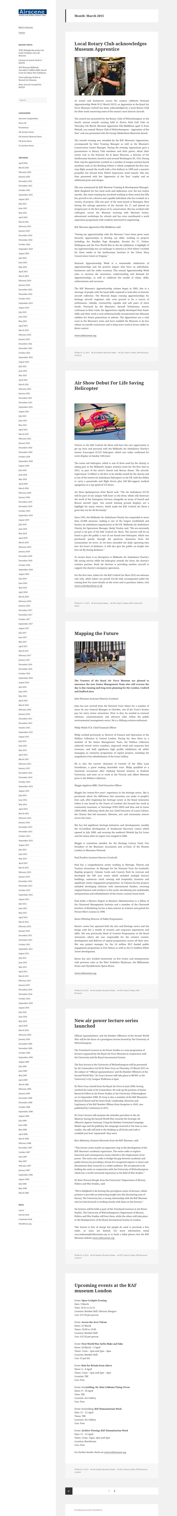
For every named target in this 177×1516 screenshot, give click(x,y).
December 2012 (25, 881)
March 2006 (24, 1193)
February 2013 (25, 872)
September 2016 (26, 678)
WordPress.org (25, 1224)
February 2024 (25, 280)
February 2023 (25, 334)
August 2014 (24, 791)
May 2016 (23, 696)
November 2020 (25, 452)
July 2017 (23, 632)
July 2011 (23, 958)
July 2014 (23, 795)
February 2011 (25, 980)
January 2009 (24, 1093)
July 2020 (23, 470)
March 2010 (24, 1030)
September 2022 (26, 357)
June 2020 (23, 474)
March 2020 (24, 488)
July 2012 (23, 903)
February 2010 (25, 1034)
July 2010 (23, 1012)
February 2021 (25, 438)
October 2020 (24, 456)
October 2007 (24, 1152)
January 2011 (24, 985)
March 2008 (24, 1138)
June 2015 (23, 745)
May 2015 (23, 750)
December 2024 (25, 235)
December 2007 (25, 1147)
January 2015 (24, 768)
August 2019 (24, 520)
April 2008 (23, 1134)
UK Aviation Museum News (30, 136)
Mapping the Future (97, 633)
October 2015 (24, 727)
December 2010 (25, 989)
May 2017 (23, 642)
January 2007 (24, 1170)
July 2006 (23, 1183)
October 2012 (24, 890)
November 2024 (25, 240)
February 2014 (25, 818)
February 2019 (25, 547)
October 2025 (24, 190)
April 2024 (23, 271)
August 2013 (24, 845)
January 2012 (24, 931)
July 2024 (23, 258)
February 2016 (25, 709)
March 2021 (24, 434)
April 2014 (23, 809)
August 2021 (24, 411)
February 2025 (25, 226)
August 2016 (24, 682)
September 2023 (26, 303)
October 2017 (24, 619)
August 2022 (24, 362)
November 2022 (25, 348)
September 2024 (26, 249)
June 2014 (23, 800)
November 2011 (25, 940)
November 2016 (25, 669)
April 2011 (23, 971)
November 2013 (25, 831)
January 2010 (24, 1039)
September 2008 (26, 1111)
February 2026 (25, 172)
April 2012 (23, 917)
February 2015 (25, 763)
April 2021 (23, 429)
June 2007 (23, 1156)
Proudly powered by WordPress (88, 1510)
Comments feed (25, 1219)
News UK (22, 123)
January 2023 (24, 339)
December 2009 (25, 1043)
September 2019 (26, 515)
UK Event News (25, 141)
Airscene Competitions (28, 118)
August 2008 (24, 1116)
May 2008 (23, 1129)
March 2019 (24, 542)
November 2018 (25, 560)
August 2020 (24, 465)
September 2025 (26, 194)
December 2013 (25, 827)
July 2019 (23, 524)
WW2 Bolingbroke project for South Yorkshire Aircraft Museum (31, 53)
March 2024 (24, 276)
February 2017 (25, 655)
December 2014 (25, 772)
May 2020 (23, 479)
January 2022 (24, 393)
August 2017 (24, 628)
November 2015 (25, 723)
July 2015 (23, 741)
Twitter (22, 33)
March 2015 (24, 759)
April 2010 (23, 1025)
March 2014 (24, 813)
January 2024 (24, 285)
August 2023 (24, 307)
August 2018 (24, 574)
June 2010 (23, 1016)
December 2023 (25, 289)
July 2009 (23, 1066)
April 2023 (23, 325)
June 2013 (23, 854)
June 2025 (23, 208)
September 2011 (26, 949)
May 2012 (23, 912)
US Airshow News (26, 145)
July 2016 (23, 687)
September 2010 (26, 1003)
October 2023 (24, 298)
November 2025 (25, 185)
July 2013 (23, 849)
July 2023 (23, 312)
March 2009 (24, 1084)
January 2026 (24, 176)
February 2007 (25, 1165)
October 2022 (24, 352)
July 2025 (23, 203)
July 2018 (23, 578)
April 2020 (23, 483)
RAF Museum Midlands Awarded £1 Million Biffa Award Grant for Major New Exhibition (33, 70)
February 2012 (25, 926)
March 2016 (24, 705)
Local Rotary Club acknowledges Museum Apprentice (111, 46)
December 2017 (25, 610)
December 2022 (25, 343)
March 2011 (24, 976)
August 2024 (24, 253)
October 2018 (24, 565)
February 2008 (25, 1143)
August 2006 (24, 1179)
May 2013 (23, 858)
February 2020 (25, 492)
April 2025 (23, 217)
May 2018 (23, 587)
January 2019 (24, 551)
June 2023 (23, 316)
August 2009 (24, 1062)
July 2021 (23, 416)
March (128, 352)
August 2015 (24, 736)
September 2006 (26, 1174)
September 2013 (26, 840)
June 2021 (23, 420)
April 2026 (23, 163)
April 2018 (23, 592)
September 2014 (26, 786)
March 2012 (24, 922)
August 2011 (24, 953)
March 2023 (24, 330)
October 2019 (24, 511)
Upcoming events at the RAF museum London (106, 1288)
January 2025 (24, 231)
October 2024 (24, 244)
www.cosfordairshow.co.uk (88, 585)
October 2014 (24, 782)
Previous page (68, 1491)
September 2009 (26, 1057)
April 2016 (23, 700)
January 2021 (24, 443)
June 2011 (23, 962)
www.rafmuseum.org (85, 335)
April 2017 (23, 646)
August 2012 (24, 899)
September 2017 (26, 623)
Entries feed (24, 1215)
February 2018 (25, 601)
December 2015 (25, 718)
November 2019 (25, 506)
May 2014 (23, 804)
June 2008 (23, 1125)
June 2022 (23, 371)
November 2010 (25, 994)
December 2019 (25, 502)
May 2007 (23, 1161)
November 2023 (25, 294)
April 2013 (23, 863)
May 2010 (23, 1021)
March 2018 (24, 596)
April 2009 (23, 1080)
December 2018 (25, 556)
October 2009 (24, 1053)
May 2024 (23, 267)
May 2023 (23, 321)
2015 (122, 352)
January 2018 (24, 605)
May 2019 (23, 533)
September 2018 (26, 569)
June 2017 (23, 637)
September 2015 (26, 732)
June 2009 (23, 1071)
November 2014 (25, 777)
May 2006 (23, 1188)
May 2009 (23, 1075)
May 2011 (23, 967)
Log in (21, 1210)
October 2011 (24, 944)
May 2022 (23, 375)
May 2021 (23, 425)
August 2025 (24, 199)
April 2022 (23, 380)
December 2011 (25, 935)
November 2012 (25, 885)
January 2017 (24, 660)
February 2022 (25, 389)
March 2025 (24, 222)
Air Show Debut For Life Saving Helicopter (109, 385)
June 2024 (23, 262)
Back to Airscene (26, 27)
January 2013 (24, 876)
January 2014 (24, 822)
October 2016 (24, 673)
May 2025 (23, 212)
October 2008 (24, 1107)
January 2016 (24, 714)
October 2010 (24, 998)
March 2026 (24, 167)
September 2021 (26, 407)
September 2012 (26, 894)
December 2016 (25, 664)
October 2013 (24, 836)
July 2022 (23, 366)
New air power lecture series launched (106, 1023)
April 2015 (23, 754)
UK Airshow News (26, 132)
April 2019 (23, 538)
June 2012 (23, 908)
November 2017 (25, 614)
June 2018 (23, 583)
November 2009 (25, 1048)
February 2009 (25, 1089)
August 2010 (24, 1007)
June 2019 (23, 529)
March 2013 (24, 867)
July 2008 (23, 1120)
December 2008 (25, 1098)
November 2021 (25, 402)
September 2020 (26, 461)
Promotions (24, 127)
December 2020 (25, 447)
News (134, 352)
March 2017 (24, 651)
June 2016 (23, 691)
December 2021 (25, 398)
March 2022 (24, 384)
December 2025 (25, 181)
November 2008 (25, 1102)
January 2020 (24, 497)
